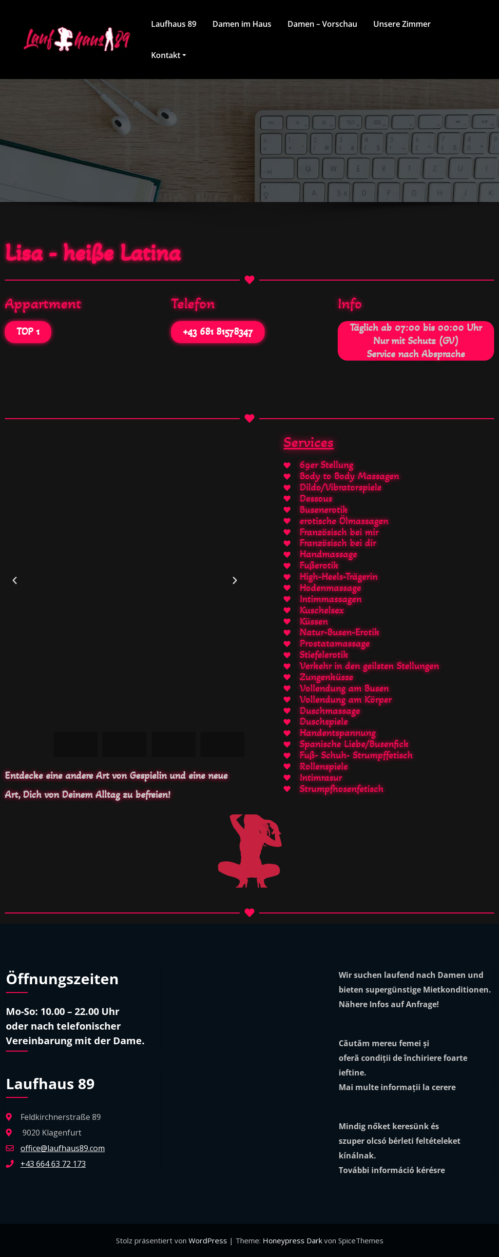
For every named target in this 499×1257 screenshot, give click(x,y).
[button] (14, 581)
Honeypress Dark (292, 1240)
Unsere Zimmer (402, 24)
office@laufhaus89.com (62, 1148)
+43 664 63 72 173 (53, 1163)
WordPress (209, 1240)
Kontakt (168, 55)
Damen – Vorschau (322, 24)
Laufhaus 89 (173, 24)
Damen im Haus (241, 24)
